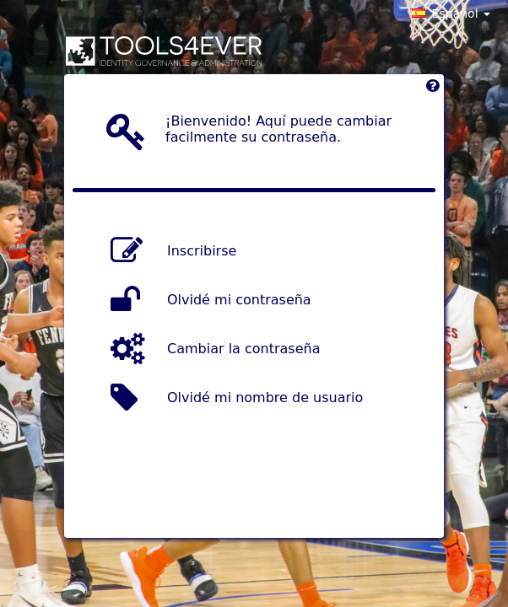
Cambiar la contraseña (243, 349)
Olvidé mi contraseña (239, 300)
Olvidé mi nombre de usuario (265, 397)
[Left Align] (432, 89)
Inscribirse (201, 251)
